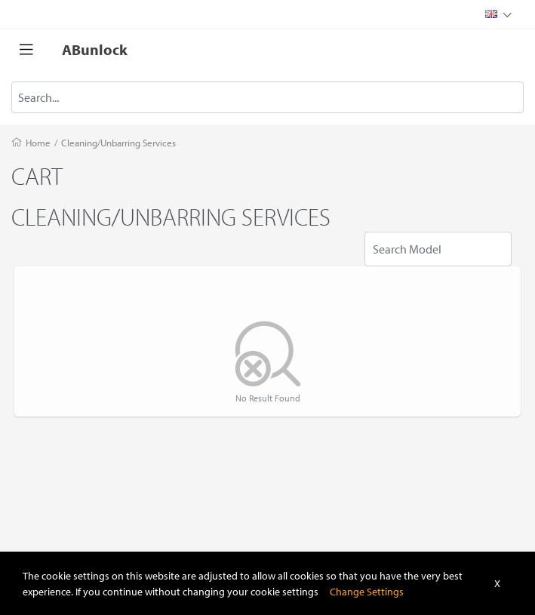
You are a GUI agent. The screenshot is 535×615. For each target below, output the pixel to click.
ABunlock (95, 49)
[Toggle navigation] (26, 50)
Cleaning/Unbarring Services (118, 143)
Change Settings (367, 591)
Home (38, 143)
